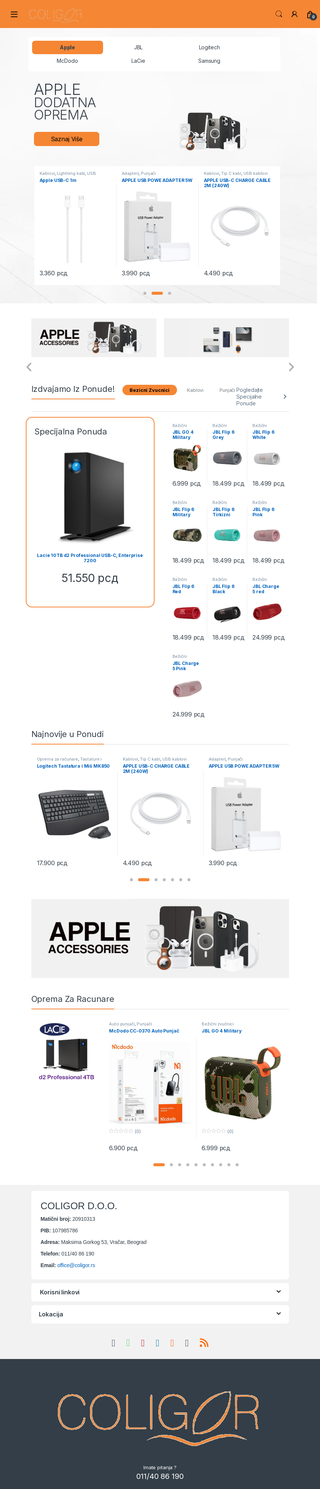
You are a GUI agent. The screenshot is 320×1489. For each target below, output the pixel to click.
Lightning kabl (71, 173)
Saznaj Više (67, 139)
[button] (144, 293)
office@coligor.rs (76, 1265)
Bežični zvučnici (181, 428)
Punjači (148, 173)
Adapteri (130, 173)
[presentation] (29, 367)
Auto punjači (121, 1024)
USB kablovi (255, 173)
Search (279, 14)
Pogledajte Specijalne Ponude (249, 396)
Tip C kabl (231, 173)
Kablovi (47, 173)
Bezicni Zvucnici (150, 390)
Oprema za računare (57, 759)
